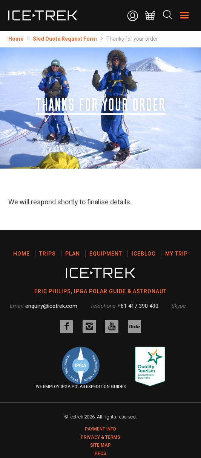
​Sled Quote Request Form (65, 39)
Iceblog (144, 254)
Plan (72, 254)
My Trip (176, 254)
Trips (47, 254)
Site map (100, 445)
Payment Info (100, 429)
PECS (100, 453)
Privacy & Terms (100, 437)
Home (15, 39)
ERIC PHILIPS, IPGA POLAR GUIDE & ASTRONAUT (100, 291)
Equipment (105, 254)
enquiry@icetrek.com (51, 306)
